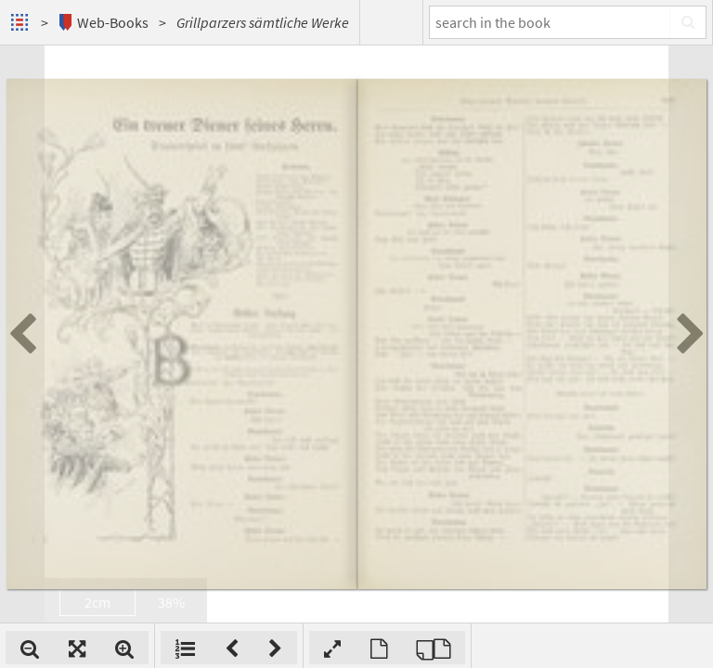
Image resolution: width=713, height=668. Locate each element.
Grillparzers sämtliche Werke (262, 22)
